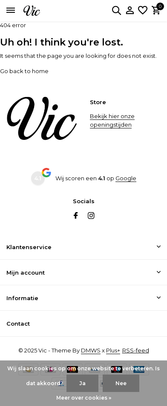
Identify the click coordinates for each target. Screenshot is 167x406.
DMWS (91, 350)
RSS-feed (135, 350)
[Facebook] (75, 216)
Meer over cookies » (83, 398)
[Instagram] (91, 216)
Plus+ (113, 350)
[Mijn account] (130, 10)
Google (125, 178)
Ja (82, 383)
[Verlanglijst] (142, 11)
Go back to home (24, 71)
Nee (121, 383)
